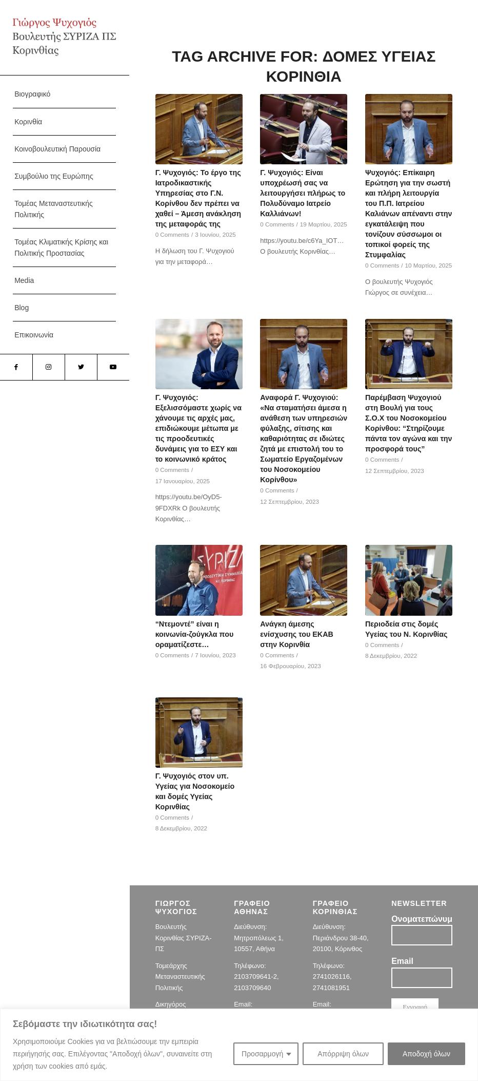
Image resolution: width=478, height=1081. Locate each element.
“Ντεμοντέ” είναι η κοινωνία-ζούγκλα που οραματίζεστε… (194, 634)
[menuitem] (64, 94)
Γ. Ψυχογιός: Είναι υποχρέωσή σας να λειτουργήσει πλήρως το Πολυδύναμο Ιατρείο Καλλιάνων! (302, 193)
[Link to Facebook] (16, 367)
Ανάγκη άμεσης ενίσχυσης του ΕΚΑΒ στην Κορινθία (296, 634)
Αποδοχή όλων (426, 1054)
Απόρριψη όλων (343, 1054)
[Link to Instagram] (48, 367)
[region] (239, 1045)
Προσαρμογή (262, 1054)
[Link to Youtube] (113, 367)
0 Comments (172, 234)
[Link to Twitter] (81, 367)
